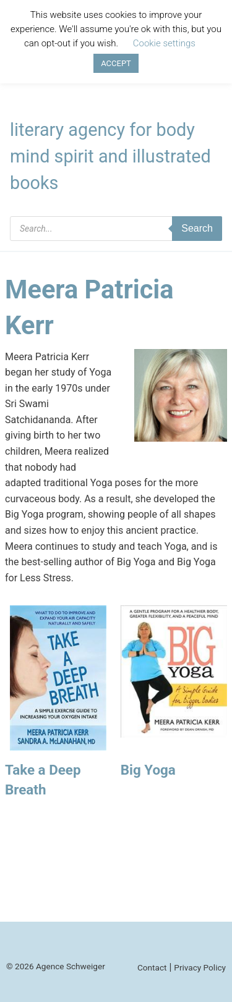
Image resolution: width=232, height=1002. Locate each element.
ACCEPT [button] (116, 63)
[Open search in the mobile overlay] (116, 228)
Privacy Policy (200, 967)
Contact (152, 967)
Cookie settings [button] (164, 43)
